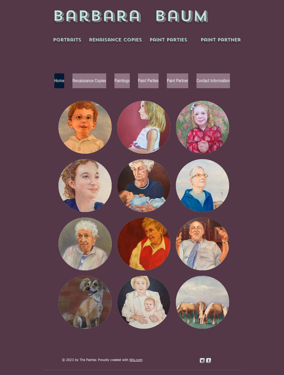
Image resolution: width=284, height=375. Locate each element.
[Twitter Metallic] (202, 360)
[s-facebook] (208, 360)
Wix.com (136, 360)
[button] (85, 127)
